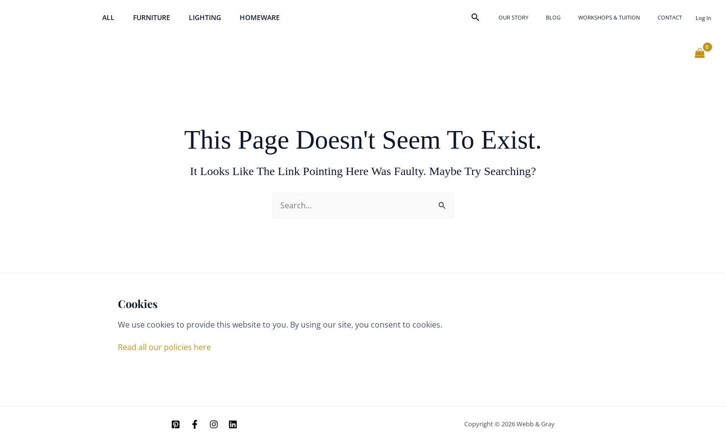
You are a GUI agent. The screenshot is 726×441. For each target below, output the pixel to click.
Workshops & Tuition (624, 17)
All (106, 17)
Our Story (548, 17)
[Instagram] (213, 424)
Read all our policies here (164, 347)
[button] (514, 17)
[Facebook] (194, 424)
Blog (577, 17)
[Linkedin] (232, 424)
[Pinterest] (175, 424)
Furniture (144, 17)
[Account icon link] (703, 17)
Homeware (243, 17)
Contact (674, 17)
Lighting (193, 17)
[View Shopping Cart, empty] (699, 53)
